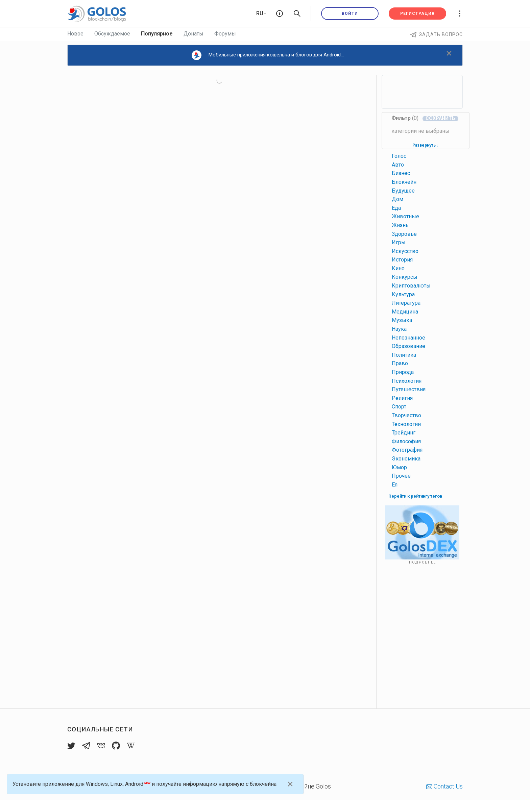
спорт (399, 406)
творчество (406, 415)
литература (406, 303)
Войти (350, 13)
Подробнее (422, 562)
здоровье (404, 234)
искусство (405, 251)
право (400, 363)
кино (398, 268)
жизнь (400, 225)
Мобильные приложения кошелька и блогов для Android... (268, 55)
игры (399, 242)
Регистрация (417, 13)
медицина (405, 311)
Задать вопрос (436, 34)
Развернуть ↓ (425, 145)
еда (396, 208)
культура (403, 294)
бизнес (401, 173)
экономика (406, 458)
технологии (406, 424)
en (394, 484)
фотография (407, 450)
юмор (399, 467)
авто (398, 164)
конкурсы (404, 277)
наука (399, 329)
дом (397, 199)
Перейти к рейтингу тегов (415, 496)
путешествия (409, 389)
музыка (402, 320)
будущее (403, 191)
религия (402, 398)
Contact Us (444, 786)
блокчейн (404, 182)
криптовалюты (411, 285)
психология (406, 381)
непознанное (408, 337)
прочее (401, 476)
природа (403, 372)
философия (406, 441)
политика (404, 355)
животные (405, 216)
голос (399, 156)
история (402, 259)
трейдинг (403, 432)
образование (408, 346)
